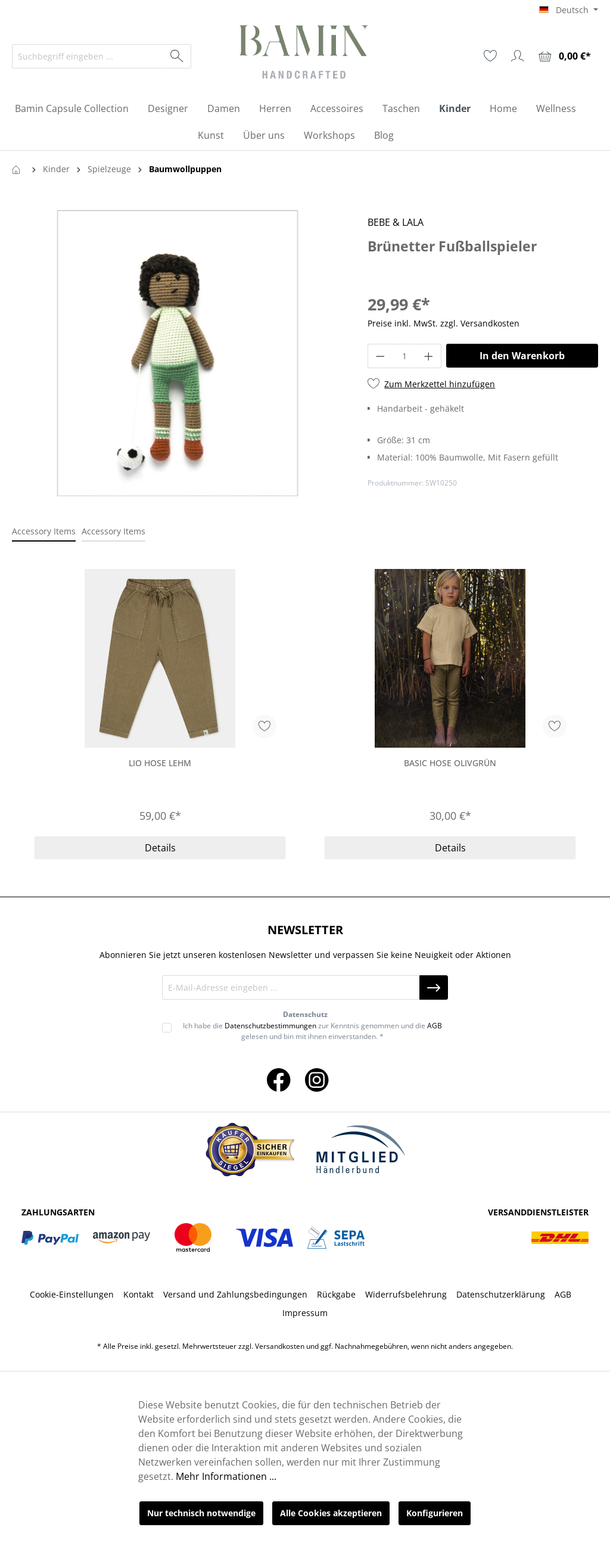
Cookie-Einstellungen (72, 1294)
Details (160, 847)
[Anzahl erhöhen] (428, 356)
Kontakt (138, 1294)
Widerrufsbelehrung (406, 1294)
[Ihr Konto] (517, 56)
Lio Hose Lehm (160, 763)
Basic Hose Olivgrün (450, 763)
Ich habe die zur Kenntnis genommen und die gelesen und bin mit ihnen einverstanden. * (312, 1031)
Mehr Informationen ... (226, 1476)
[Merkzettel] (490, 56)
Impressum (305, 1312)
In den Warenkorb (522, 355)
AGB (434, 1026)
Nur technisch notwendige (201, 1513)
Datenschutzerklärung (500, 1294)
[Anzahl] (405, 356)
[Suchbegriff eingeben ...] (88, 56)
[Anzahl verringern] (380, 356)
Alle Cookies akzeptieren (331, 1513)
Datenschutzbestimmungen (270, 1026)
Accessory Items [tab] (44, 531)
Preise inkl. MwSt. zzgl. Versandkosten (443, 323)
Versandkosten (279, 1346)
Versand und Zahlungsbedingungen (235, 1294)
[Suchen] (177, 56)
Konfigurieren (434, 1513)
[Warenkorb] (564, 56)
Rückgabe (336, 1294)
